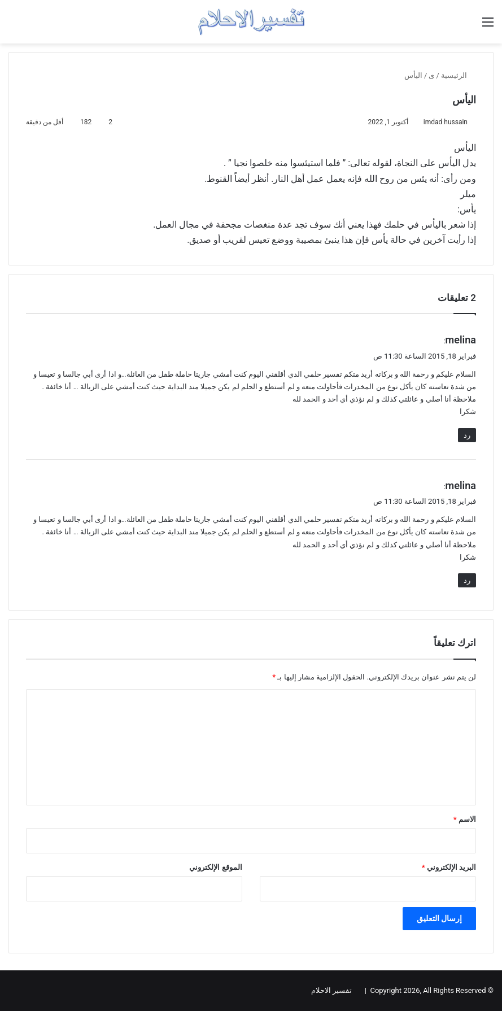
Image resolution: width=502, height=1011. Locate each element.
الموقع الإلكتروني (215, 867)
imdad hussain (446, 122)
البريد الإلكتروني (449, 867)
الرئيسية (458, 75)
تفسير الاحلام (331, 990)
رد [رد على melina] (467, 435)
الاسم (464, 819)
